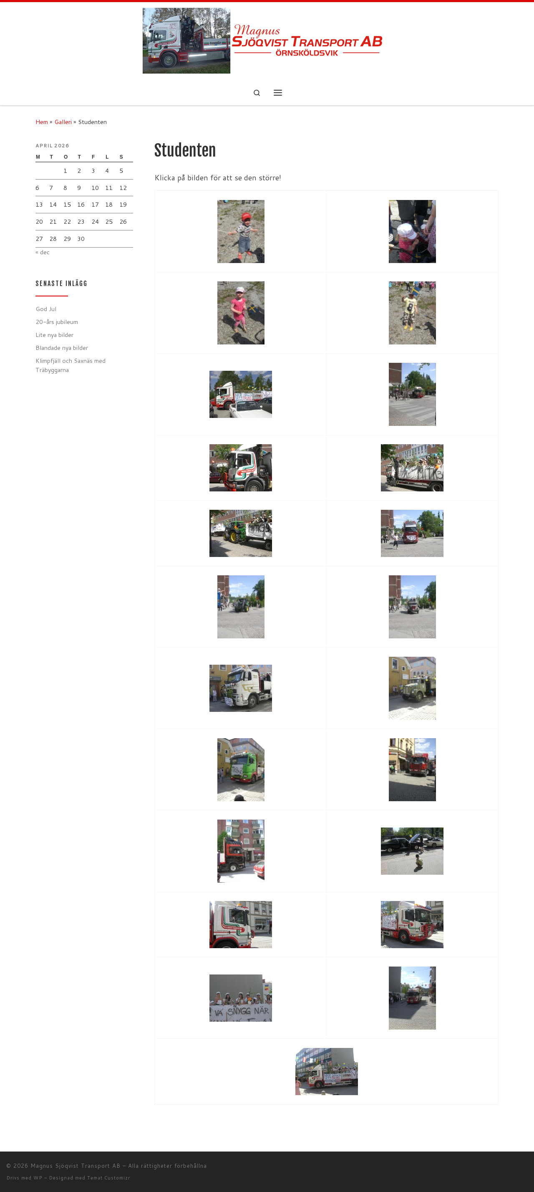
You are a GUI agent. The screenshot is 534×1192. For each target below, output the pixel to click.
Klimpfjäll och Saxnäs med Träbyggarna (70, 365)
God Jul (45, 308)
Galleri (63, 121)
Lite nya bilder (54, 334)
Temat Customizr (108, 1177)
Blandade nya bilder (61, 347)
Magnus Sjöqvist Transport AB (75, 1165)
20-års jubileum (56, 321)
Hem (41, 121)
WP (38, 1177)
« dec (42, 252)
